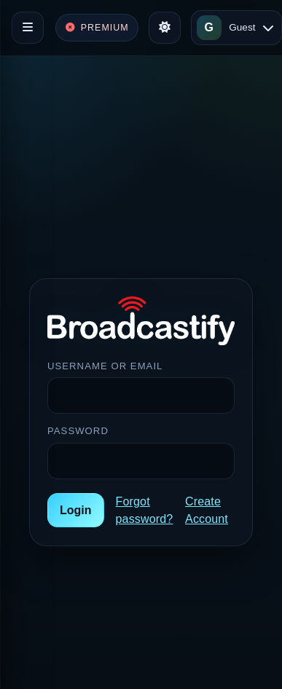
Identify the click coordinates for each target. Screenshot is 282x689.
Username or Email (104, 366)
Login (76, 510)
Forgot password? (144, 510)
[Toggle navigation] (28, 28)
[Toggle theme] (165, 28)
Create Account (206, 510)
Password (78, 430)
